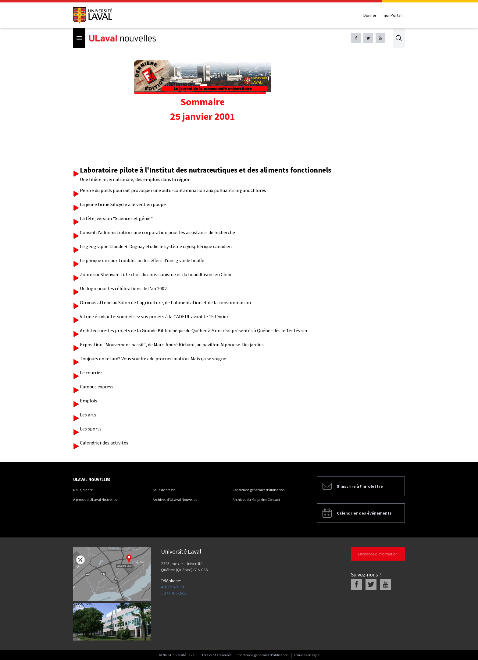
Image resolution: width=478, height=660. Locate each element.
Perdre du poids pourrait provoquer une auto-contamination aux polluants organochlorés (173, 190)
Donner (369, 15)
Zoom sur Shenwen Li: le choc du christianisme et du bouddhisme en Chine (156, 274)
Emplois (88, 401)
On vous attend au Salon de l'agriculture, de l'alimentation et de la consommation (165, 302)
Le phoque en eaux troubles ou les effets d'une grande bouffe (142, 260)
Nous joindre (83, 489)
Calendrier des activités (104, 443)
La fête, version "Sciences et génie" (116, 218)
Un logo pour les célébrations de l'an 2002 (123, 288)
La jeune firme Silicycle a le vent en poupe (123, 204)
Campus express (96, 387)
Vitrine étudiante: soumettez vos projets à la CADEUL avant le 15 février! (155, 316)
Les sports (91, 429)
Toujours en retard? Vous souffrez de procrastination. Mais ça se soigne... (154, 358)
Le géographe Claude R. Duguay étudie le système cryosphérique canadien (156, 246)
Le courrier (91, 372)
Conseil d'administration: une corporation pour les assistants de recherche (157, 232)
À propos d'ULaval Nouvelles (95, 499)
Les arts (88, 415)
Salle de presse (164, 489)
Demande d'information (378, 554)
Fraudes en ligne (306, 655)
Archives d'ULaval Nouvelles (175, 499)
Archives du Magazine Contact (256, 499)
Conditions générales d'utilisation (259, 489)
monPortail (392, 15)
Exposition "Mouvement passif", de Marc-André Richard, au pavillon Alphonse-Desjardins (172, 344)
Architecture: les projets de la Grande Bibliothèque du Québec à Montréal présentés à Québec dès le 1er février (194, 330)
